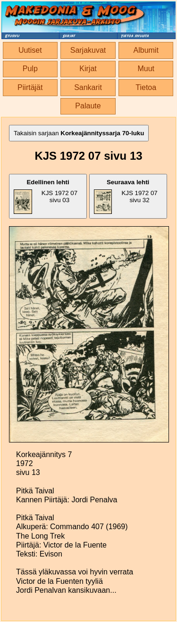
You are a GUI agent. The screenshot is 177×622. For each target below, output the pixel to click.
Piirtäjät (29, 87)
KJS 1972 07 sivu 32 (126, 196)
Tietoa (145, 87)
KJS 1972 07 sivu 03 (45, 196)
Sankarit (88, 87)
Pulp (30, 69)
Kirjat (87, 69)
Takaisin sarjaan (79, 133)
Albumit (146, 50)
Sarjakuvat (88, 50)
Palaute (88, 106)
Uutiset (30, 50)
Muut (145, 69)
